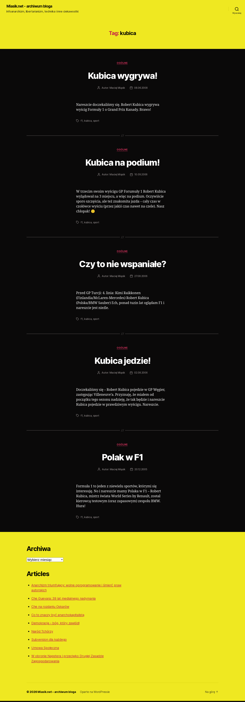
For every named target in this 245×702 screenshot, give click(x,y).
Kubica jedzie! (122, 361)
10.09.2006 (141, 175)
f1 (82, 121)
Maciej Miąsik (117, 88)
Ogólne (122, 63)
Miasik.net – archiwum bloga (57, 693)
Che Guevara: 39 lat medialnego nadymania (65, 599)
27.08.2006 (141, 276)
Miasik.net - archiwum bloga (30, 6)
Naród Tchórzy (42, 632)
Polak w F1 (122, 458)
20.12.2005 (141, 470)
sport (96, 121)
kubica (88, 121)
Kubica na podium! (122, 162)
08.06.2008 (141, 88)
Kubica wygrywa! (122, 75)
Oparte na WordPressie (95, 693)
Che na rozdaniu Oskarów (51, 608)
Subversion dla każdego (50, 641)
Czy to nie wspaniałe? (122, 264)
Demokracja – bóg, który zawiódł (56, 624)
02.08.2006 (141, 373)
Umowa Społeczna (46, 649)
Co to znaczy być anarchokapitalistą (59, 616)
